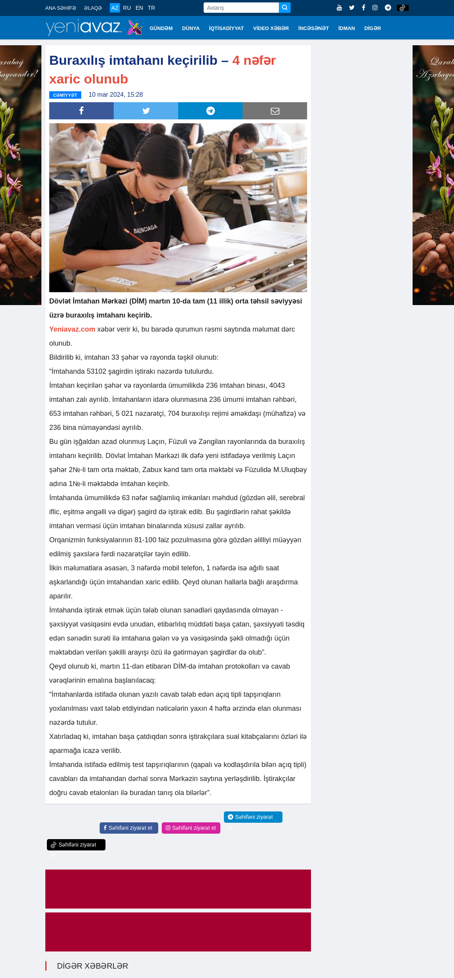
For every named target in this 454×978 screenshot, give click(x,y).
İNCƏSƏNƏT (313, 28)
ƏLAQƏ (93, 8)
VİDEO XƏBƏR (271, 28)
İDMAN (346, 28)
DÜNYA (191, 28)
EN (139, 8)
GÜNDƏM (161, 28)
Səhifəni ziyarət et (128, 827)
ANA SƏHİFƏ (60, 8)
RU (127, 8)
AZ (114, 8)
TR (151, 8)
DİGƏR (373, 28)
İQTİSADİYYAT (226, 28)
